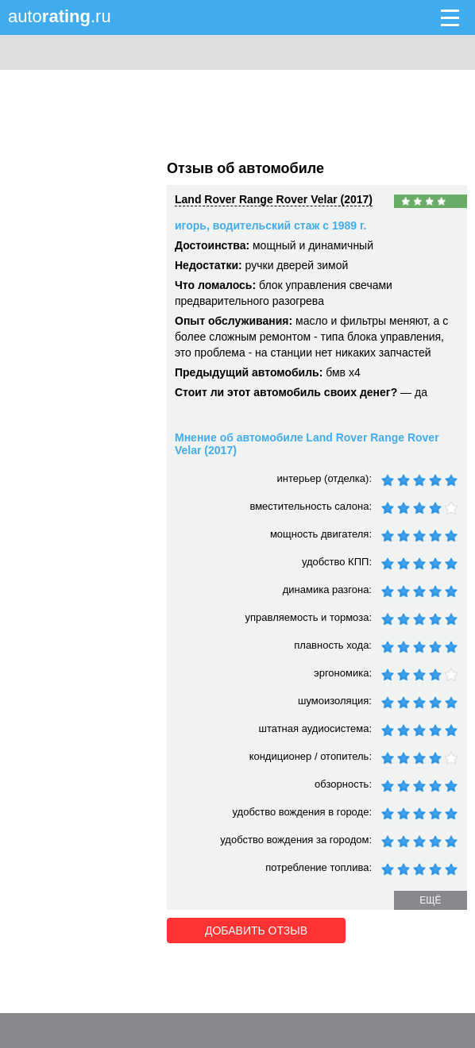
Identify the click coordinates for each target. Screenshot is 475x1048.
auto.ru (59, 16)
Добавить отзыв (256, 930)
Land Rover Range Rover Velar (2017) (274, 199)
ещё (430, 900)
